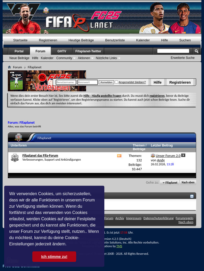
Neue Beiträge (19, 58)
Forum (40, 51)
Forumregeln (184, 218)
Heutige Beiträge (81, 40)
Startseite (20, 40)
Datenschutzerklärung (158, 218)
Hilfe (157, 82)
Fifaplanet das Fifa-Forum (40, 155)
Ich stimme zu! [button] (54, 257)
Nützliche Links (106, 58)
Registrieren (180, 82)
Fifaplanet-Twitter (88, 51)
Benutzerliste (115, 40)
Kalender (143, 40)
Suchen (185, 40)
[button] (68, 244)
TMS (119, 246)
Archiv (119, 218)
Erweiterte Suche (183, 58)
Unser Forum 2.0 (168, 156)
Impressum (133, 218)
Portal (19, 51)
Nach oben (188, 182)
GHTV (61, 51)
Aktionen (84, 58)
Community (64, 58)
